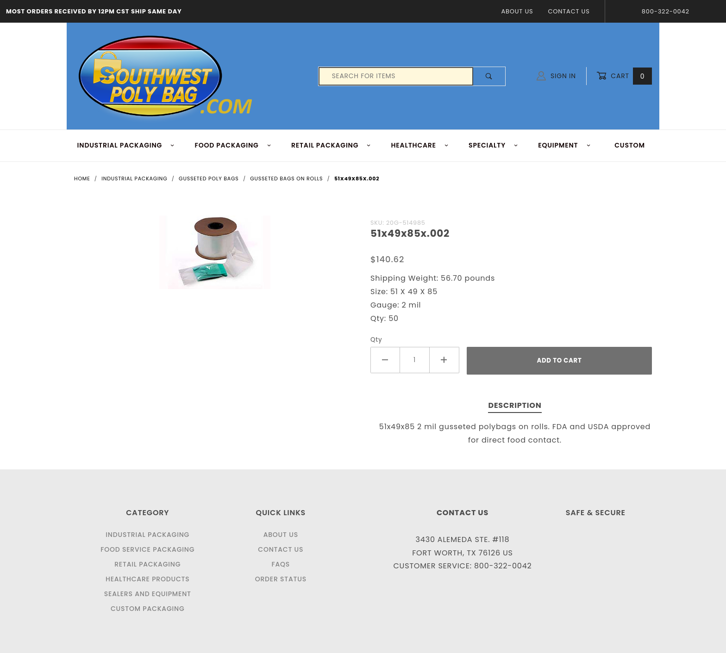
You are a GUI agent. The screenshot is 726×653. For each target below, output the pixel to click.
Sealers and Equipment (147, 593)
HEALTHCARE (420, 145)
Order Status (281, 579)
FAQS (280, 564)
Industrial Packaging (147, 534)
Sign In (556, 75)
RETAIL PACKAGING (331, 145)
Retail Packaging (147, 564)
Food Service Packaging (147, 549)
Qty (376, 339)
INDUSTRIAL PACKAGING (126, 145)
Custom (629, 145)
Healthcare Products (147, 579)
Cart (624, 76)
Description (514, 405)
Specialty (493, 145)
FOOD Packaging (232, 145)
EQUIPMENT (564, 145)
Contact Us (568, 11)
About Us (517, 11)
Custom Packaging (148, 608)
